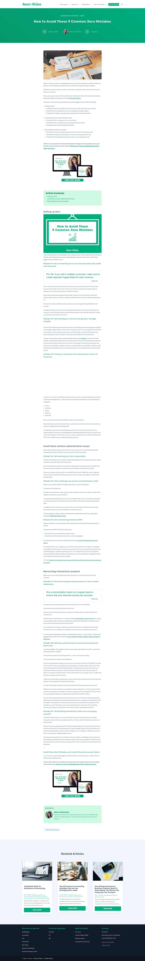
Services (74, 4)
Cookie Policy (48, 958)
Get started (113, 4)
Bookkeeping (25, 932)
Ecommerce (36, 896)
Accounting (25, 935)
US (49, 935)
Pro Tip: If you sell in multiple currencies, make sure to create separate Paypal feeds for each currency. (73, 276)
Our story (78, 932)
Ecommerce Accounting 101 (75, 896)
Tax (103, 897)
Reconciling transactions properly (58, 201)
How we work (99, 4)
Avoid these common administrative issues (61, 199)
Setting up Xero (52, 196)
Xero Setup (25, 945)
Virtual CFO (25, 941)
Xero (82, 16)
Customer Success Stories (82, 941)
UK (49, 938)
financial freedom (75, 98)
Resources (85, 4)
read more (37, 910)
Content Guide (28, 896)
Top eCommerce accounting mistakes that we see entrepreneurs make (71, 888)
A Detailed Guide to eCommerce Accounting (34, 887)
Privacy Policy (37, 958)
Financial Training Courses (29, 951)
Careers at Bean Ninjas (81, 935)
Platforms (63, 4)
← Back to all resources (51, 830)
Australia (51, 932)
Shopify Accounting (43, 898)
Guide (35, 898)
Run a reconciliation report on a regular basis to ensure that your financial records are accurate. (69, 594)
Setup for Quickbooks (28, 948)
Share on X (94, 281)
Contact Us (105, 932)
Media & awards (80, 938)
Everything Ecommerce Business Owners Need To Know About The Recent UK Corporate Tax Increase (107, 889)
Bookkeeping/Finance (70, 16)
